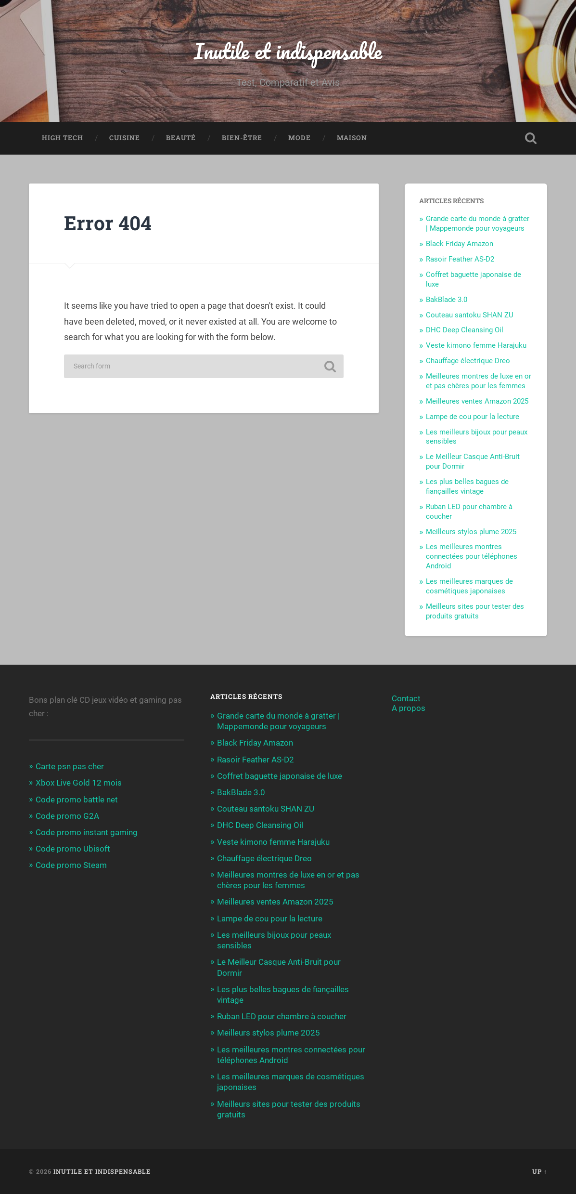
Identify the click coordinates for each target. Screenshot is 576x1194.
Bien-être (242, 137)
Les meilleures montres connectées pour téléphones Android (471, 556)
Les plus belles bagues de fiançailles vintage (467, 486)
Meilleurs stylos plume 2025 (471, 531)
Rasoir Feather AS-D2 (460, 259)
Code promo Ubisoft (73, 848)
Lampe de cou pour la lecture (472, 416)
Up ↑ (539, 1171)
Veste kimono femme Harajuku (476, 345)
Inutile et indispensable (288, 51)
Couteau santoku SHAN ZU (469, 315)
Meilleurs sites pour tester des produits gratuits (475, 611)
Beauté (181, 137)
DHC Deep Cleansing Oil (464, 330)
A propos (408, 708)
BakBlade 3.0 (446, 299)
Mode (299, 137)
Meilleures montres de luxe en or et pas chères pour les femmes (478, 381)
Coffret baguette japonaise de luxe (279, 776)
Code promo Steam (71, 865)
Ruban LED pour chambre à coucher (281, 1016)
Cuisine (124, 137)
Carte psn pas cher (70, 766)
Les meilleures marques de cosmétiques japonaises (469, 586)
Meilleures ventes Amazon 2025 (477, 401)
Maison (352, 137)
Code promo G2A (67, 816)
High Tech (62, 137)
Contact (406, 698)
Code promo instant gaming (87, 832)
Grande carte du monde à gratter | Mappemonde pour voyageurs (477, 223)
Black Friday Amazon (459, 243)
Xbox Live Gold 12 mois (79, 782)
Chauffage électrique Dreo (468, 360)
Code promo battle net (77, 799)
